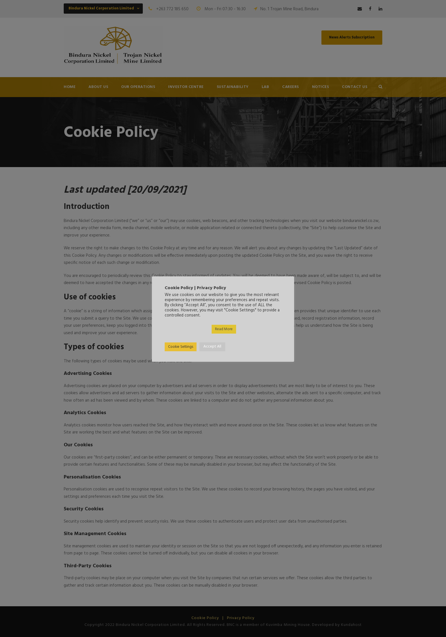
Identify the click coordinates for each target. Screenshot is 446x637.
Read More (224, 329)
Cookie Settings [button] (180, 347)
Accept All (212, 346)
